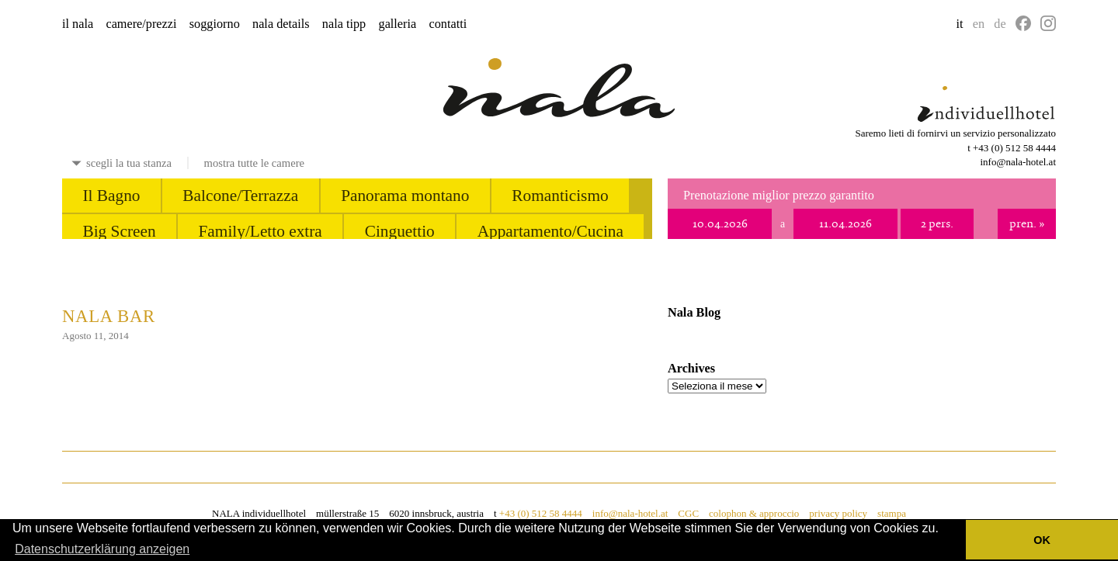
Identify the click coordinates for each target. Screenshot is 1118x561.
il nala (77, 24)
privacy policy (838, 513)
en (978, 24)
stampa (891, 513)
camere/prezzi (141, 24)
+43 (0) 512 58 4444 (1014, 148)
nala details (281, 24)
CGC (688, 513)
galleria (398, 24)
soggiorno (214, 24)
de (999, 24)
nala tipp (344, 24)
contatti (448, 24)
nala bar (108, 316)
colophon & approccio (754, 513)
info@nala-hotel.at (1018, 162)
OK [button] (1041, 540)
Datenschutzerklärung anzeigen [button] (102, 549)
